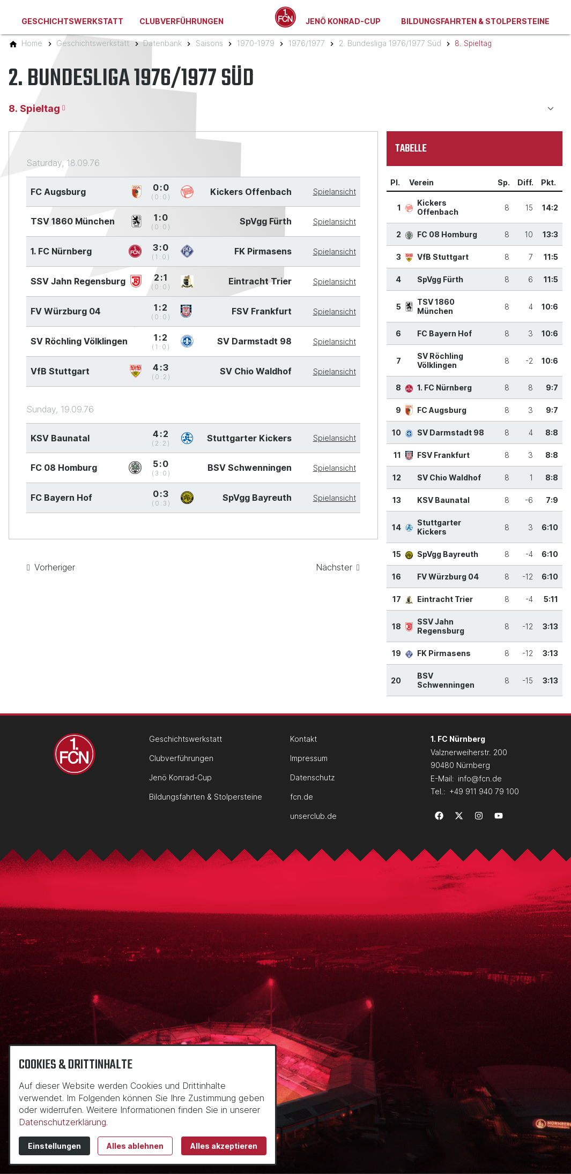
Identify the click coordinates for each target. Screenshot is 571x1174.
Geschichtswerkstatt (72, 21)
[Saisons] (209, 43)
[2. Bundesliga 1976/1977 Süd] (390, 43)
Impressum (309, 758)
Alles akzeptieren (223, 1145)
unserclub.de (313, 816)
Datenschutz (312, 777)
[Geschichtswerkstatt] (92, 43)
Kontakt (303, 738)
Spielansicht (334, 191)
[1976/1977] (306, 43)
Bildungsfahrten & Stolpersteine (475, 21)
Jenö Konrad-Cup (343, 21)
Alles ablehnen (135, 1145)
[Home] (31, 43)
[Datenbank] (162, 43)
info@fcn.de (480, 778)
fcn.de (301, 796)
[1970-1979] (256, 43)
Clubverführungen (181, 21)
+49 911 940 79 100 (484, 791)
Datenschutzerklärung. (63, 1122)
